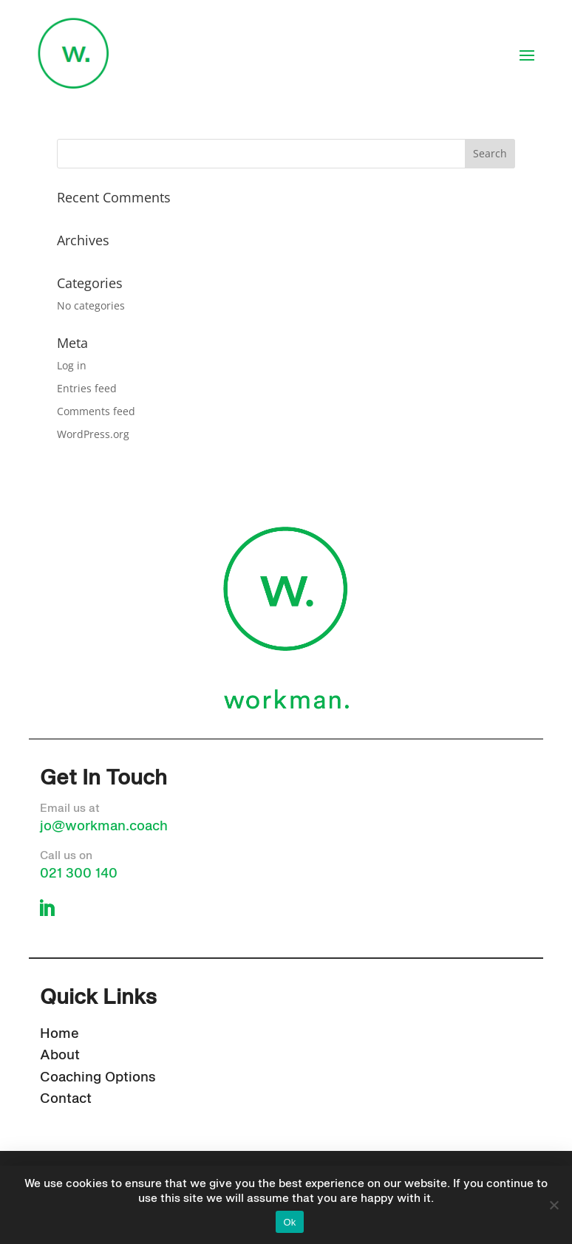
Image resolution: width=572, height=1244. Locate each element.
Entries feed (87, 388)
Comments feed (96, 411)
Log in (71, 365)
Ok (289, 1222)
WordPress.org (93, 434)
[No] (553, 1204)
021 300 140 (79, 874)
